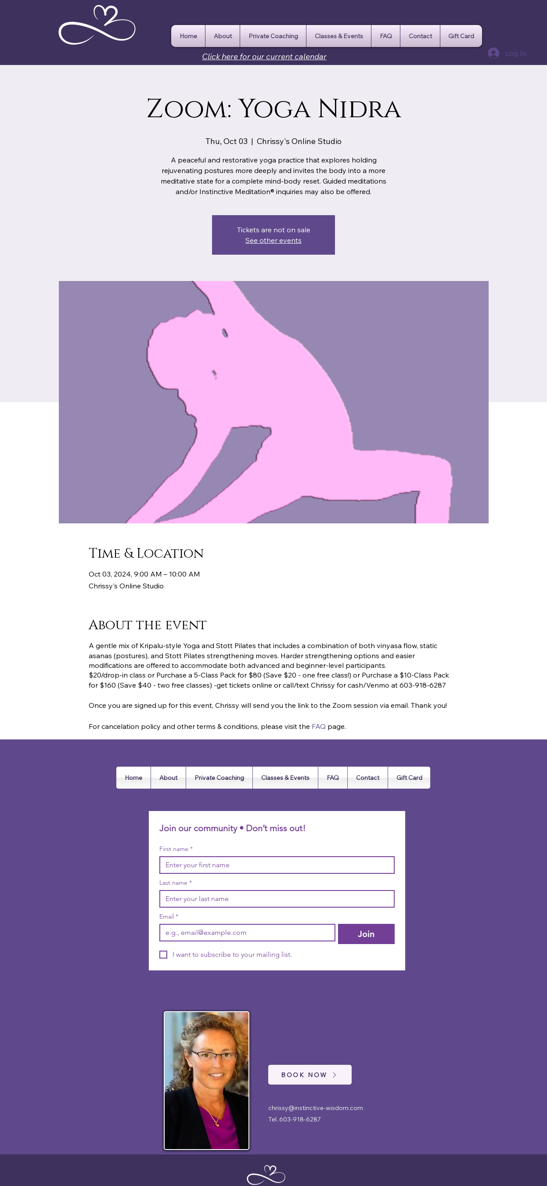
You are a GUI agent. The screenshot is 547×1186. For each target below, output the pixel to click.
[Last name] (274, 899)
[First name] (274, 865)
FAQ (319, 726)
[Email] (244, 933)
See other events (273, 240)
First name (176, 849)
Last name (175, 883)
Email (168, 916)
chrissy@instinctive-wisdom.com (315, 1108)
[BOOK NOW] (310, 1075)
